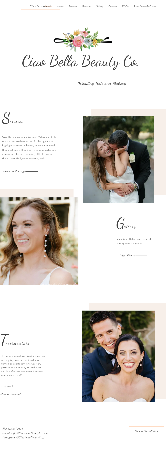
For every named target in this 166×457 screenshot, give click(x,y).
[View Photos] (127, 256)
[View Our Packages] (14, 171)
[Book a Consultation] (146, 431)
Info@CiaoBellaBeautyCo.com (29, 433)
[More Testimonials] (11, 394)
